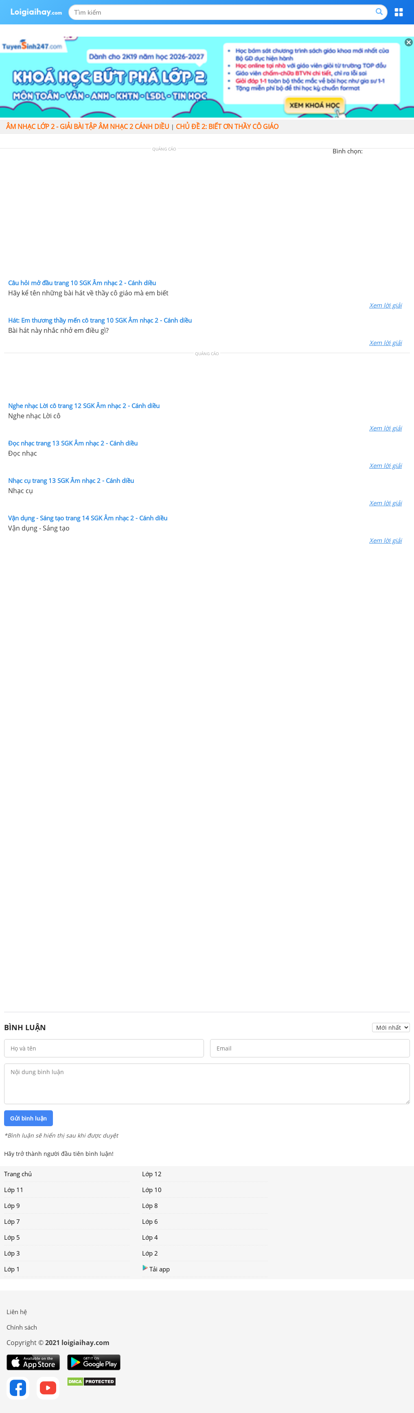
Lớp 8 (150, 1205)
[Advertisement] (207, 216)
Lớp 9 (12, 1205)
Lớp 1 (12, 1269)
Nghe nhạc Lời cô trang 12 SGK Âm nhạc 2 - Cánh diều (84, 406)
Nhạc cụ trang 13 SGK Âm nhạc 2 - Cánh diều (71, 480)
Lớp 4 (150, 1237)
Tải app (156, 1268)
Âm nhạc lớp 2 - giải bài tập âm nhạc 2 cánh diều (87, 126)
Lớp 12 (152, 1174)
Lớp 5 (12, 1237)
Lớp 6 (150, 1221)
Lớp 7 (12, 1221)
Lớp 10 (152, 1190)
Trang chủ (18, 1174)
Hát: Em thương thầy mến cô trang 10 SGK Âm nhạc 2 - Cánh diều (100, 320)
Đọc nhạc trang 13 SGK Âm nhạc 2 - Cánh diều (73, 443)
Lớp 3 (12, 1253)
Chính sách (22, 1327)
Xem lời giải (385, 305)
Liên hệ (17, 1312)
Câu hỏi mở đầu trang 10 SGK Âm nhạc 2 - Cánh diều (82, 283)
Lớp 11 (14, 1190)
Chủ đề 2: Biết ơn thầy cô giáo (227, 126)
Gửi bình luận (28, 1118)
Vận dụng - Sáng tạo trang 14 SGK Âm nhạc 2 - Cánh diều (87, 518)
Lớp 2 (150, 1253)
